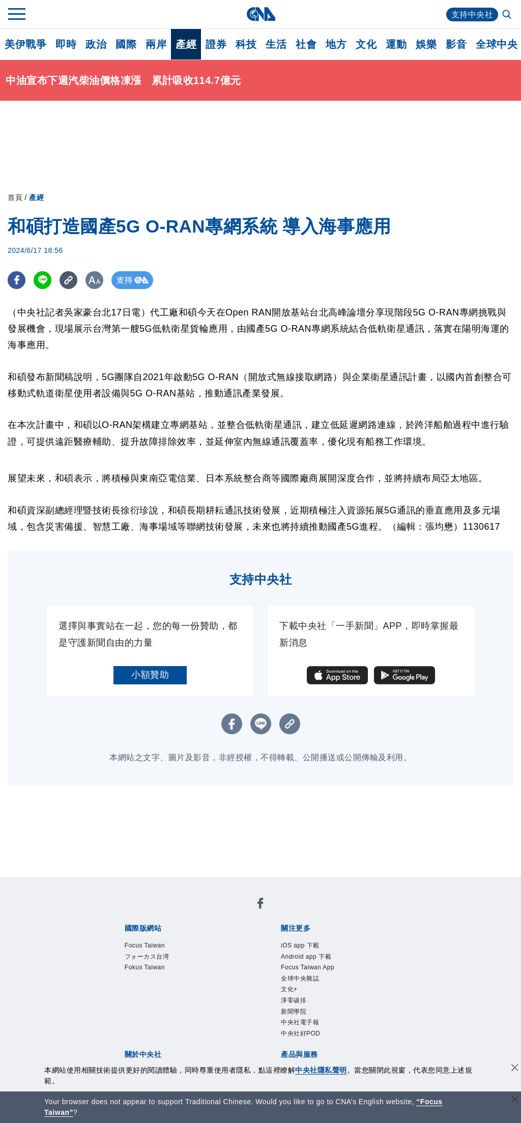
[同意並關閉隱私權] (514, 1068)
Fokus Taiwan (145, 967)
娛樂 (426, 44)
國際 (125, 44)
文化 (366, 44)
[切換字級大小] (94, 280)
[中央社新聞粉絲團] (260, 905)
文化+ (289, 989)
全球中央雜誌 (300, 978)
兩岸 (156, 44)
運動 (396, 44)
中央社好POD (301, 1033)
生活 (276, 44)
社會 (306, 44)
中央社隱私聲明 (321, 1070)
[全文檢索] (507, 15)
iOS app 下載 (300, 945)
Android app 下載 (306, 956)
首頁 (15, 197)
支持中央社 (472, 14)
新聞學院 (293, 1011)
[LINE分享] (42, 280)
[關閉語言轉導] (514, 1100)
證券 (216, 44)
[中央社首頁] (261, 14)
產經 (186, 44)
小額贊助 (150, 675)
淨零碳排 (293, 1000)
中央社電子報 (300, 1022)
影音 (456, 44)
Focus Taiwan (145, 945)
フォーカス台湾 (147, 956)
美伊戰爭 (25, 44)
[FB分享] (16, 280)
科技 (246, 44)
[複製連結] (68, 280)
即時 (65, 44)
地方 (336, 44)
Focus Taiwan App (307, 967)
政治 (95, 44)
